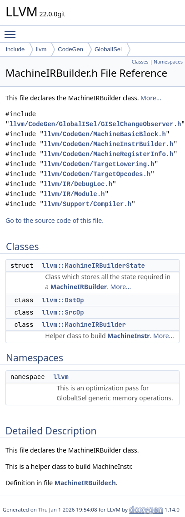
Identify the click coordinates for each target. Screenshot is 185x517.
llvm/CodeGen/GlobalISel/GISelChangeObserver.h (95, 124)
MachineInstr (128, 335)
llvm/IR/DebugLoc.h (78, 184)
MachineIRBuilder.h (85, 482)
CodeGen (70, 49)
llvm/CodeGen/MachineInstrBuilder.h (109, 144)
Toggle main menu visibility (12, 30)
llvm (41, 49)
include (15, 49)
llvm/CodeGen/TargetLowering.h (99, 164)
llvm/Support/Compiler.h (87, 204)
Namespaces (168, 62)
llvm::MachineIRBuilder (84, 324)
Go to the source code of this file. (54, 220)
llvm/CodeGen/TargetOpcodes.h (97, 174)
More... (150, 98)
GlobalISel (108, 49)
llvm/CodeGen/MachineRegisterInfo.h (109, 154)
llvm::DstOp (63, 300)
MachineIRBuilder (78, 286)
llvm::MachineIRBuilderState (93, 265)
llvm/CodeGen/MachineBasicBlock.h (105, 134)
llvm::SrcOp (63, 312)
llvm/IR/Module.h (74, 194)
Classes (140, 62)
